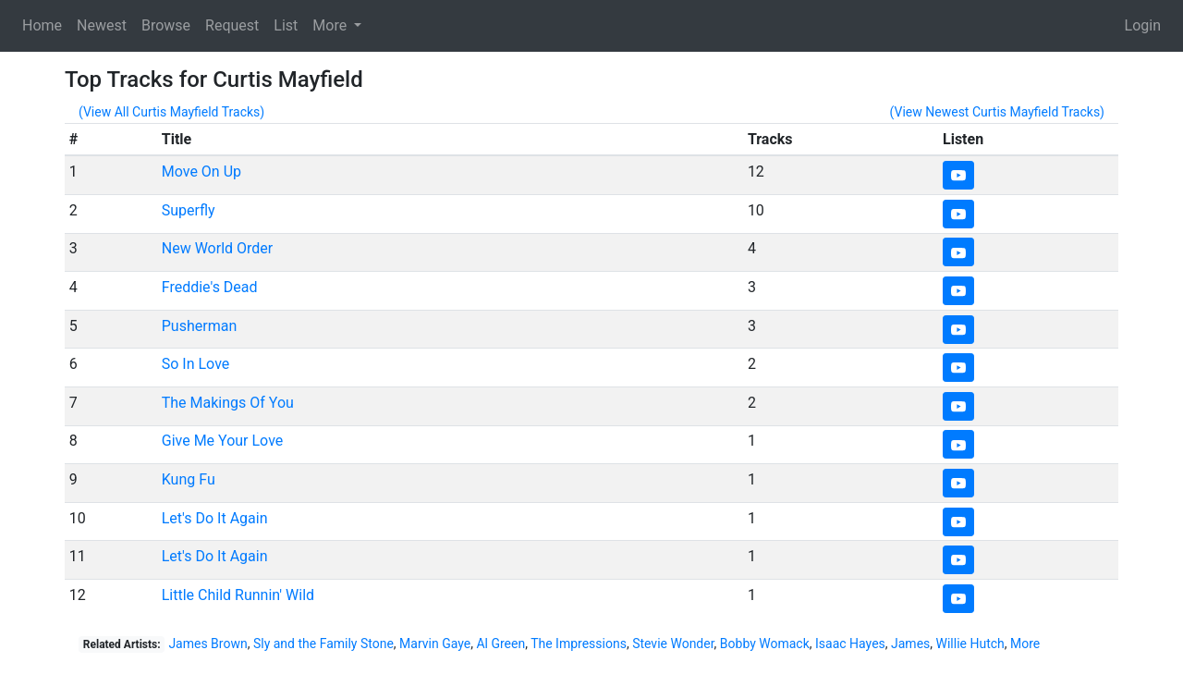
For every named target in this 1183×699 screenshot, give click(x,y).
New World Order (217, 248)
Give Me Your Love (223, 440)
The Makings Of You (228, 402)
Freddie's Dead (210, 287)
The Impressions (579, 643)
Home (42, 25)
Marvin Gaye (434, 643)
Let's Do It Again (215, 518)
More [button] (331, 25)
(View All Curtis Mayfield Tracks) (171, 111)
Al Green (500, 643)
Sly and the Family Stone (323, 643)
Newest (102, 25)
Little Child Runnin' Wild (238, 595)
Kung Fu (188, 479)
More (1025, 643)
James (910, 643)
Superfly (188, 210)
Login (1143, 25)
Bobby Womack (765, 643)
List (286, 25)
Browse (165, 25)
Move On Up (201, 171)
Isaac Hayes (850, 643)
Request (232, 25)
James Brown (207, 643)
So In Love (196, 364)
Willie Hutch (970, 643)
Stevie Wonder (672, 643)
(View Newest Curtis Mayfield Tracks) (997, 111)
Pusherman (199, 326)
